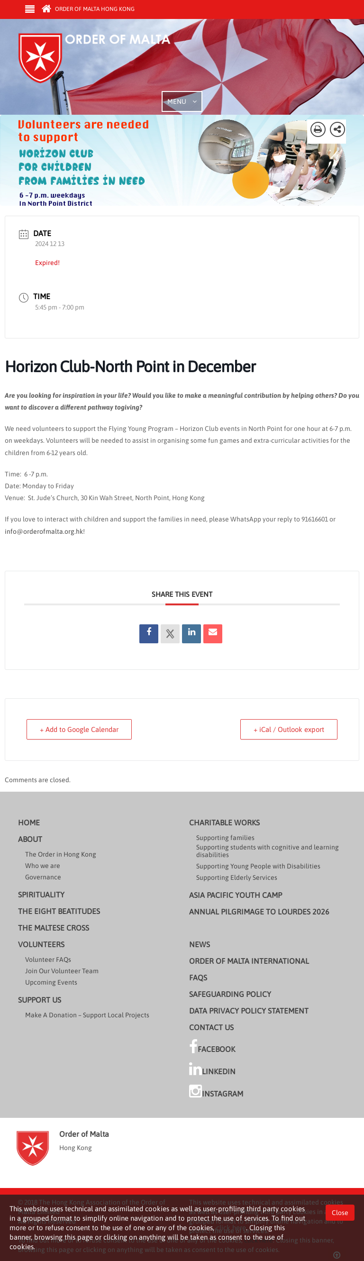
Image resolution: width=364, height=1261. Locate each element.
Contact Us (211, 1027)
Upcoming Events (51, 982)
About (30, 839)
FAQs (198, 977)
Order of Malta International (249, 961)
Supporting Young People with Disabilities (258, 866)
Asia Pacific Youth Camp (235, 895)
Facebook (212, 1046)
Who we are (42, 865)
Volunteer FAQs (48, 959)
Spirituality (41, 894)
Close (340, 1212)
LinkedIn (212, 1069)
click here (231, 1228)
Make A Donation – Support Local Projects (87, 1015)
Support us (39, 1000)
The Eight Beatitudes (59, 911)
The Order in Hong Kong (60, 854)
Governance (43, 877)
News (199, 944)
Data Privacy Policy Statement (249, 1010)
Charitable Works (224, 822)
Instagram (216, 1091)
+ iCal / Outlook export (288, 729)
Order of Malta (106, 61)
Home (29, 822)
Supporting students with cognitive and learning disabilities (267, 851)
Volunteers (41, 944)
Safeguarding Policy (230, 994)
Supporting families (225, 837)
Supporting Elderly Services (236, 877)
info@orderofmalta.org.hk (44, 531)
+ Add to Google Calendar (80, 729)
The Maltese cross (53, 928)
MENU (182, 101)
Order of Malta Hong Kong (88, 9)
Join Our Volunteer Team (62, 971)
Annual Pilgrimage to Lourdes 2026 (259, 911)
